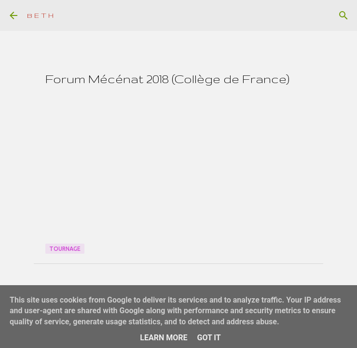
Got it (208, 337)
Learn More (163, 337)
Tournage (65, 249)
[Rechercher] (343, 15)
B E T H (40, 15)
